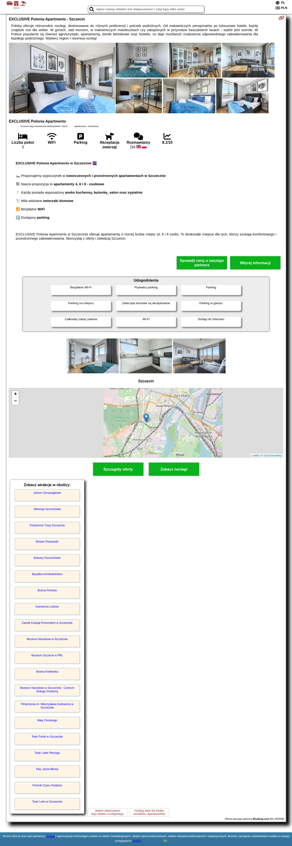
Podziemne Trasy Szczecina (47, 525)
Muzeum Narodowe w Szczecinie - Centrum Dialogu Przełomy (47, 689)
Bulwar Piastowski (47, 541)
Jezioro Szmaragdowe (47, 493)
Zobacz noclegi (174, 469)
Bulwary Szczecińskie (47, 558)
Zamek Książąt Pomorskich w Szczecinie (47, 623)
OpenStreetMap (273, 455)
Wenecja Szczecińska (47, 509)
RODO (137, 841)
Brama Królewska (47, 671)
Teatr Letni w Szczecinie (47, 801)
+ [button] (15, 394)
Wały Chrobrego (47, 720)
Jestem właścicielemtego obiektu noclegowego (107, 812)
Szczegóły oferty (118, 469)
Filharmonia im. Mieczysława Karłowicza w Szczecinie (47, 706)
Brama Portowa (47, 590)
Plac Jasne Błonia (47, 769)
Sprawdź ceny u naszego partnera (202, 263)
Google (50, 836)
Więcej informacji (255, 263)
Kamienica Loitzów (47, 606)
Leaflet (255, 455)
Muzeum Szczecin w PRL (47, 655)
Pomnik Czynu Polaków (47, 785)
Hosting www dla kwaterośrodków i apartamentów (149, 812)
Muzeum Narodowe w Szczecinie (47, 639)
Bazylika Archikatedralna (47, 574)
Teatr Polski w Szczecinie (47, 736)
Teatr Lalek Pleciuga (47, 753)
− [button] (15, 401)
